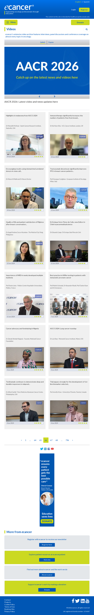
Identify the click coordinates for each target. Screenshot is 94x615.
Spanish (87, 2)
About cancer (47, 575)
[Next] (55, 96)
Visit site (47, 560)
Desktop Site (9, 609)
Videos (11, 29)
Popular (51, 42)
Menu (11, 22)
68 (57, 440)
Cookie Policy (9, 604)
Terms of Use (9, 607)
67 (51, 440)
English (78, 2)
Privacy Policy (9, 611)
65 (40, 440)
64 (35, 440)
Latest (42, 42)
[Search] (87, 29)
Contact (7, 600)
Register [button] (84, 10)
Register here (47, 545)
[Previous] (39, 96)
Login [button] (73, 10)
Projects (7, 602)
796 (67, 440)
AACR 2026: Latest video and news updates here (31, 101)
